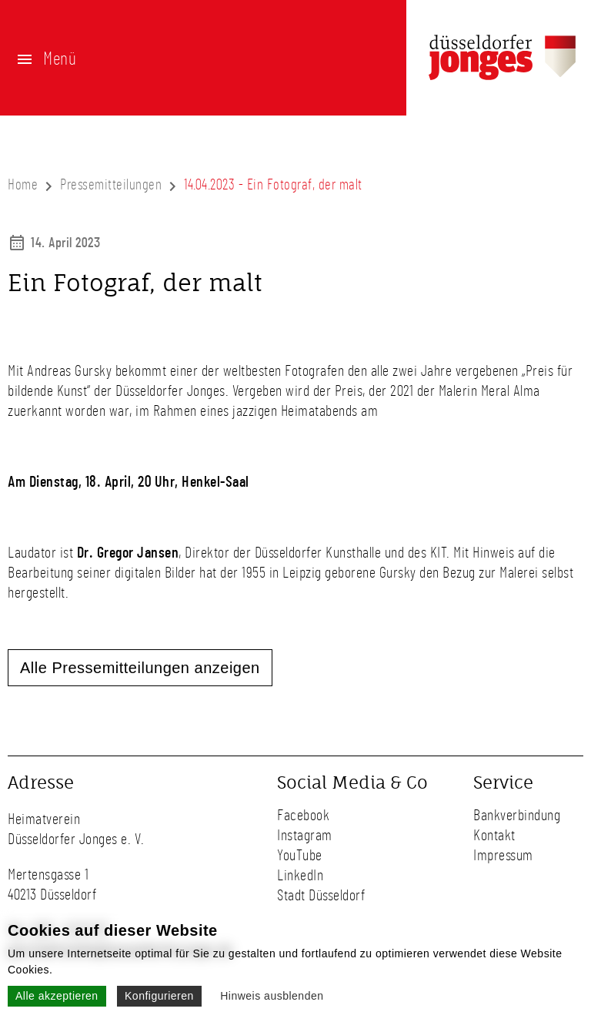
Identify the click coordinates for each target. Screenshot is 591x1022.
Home (23, 185)
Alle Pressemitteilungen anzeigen (140, 667)
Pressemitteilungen (111, 185)
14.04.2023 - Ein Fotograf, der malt (273, 185)
